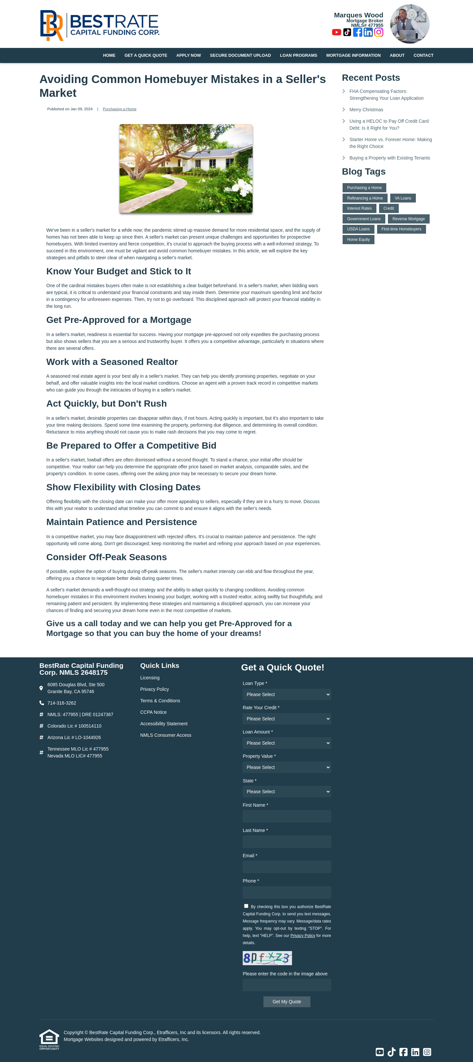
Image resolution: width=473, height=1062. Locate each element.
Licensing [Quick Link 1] (150, 677)
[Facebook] (357, 33)
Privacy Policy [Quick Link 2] (154, 689)
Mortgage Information (354, 55)
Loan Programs (298, 55)
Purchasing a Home (119, 109)
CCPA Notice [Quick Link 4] (153, 712)
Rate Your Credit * (261, 707)
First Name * (255, 805)
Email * (250, 855)
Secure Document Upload (240, 55)
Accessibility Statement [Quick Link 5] (164, 723)
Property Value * (259, 756)
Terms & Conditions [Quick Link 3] (160, 700)
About (397, 55)
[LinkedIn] (368, 33)
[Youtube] (336, 33)
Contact (424, 55)
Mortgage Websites (84, 1039)
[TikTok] (347, 33)
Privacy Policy (302, 935)
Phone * (251, 880)
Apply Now (188, 55)
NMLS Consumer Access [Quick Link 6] (165, 735)
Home (109, 55)
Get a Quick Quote (145, 55)
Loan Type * (255, 683)
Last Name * (255, 830)
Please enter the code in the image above (285, 973)
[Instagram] (378, 33)
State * (250, 780)
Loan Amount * (258, 731)
